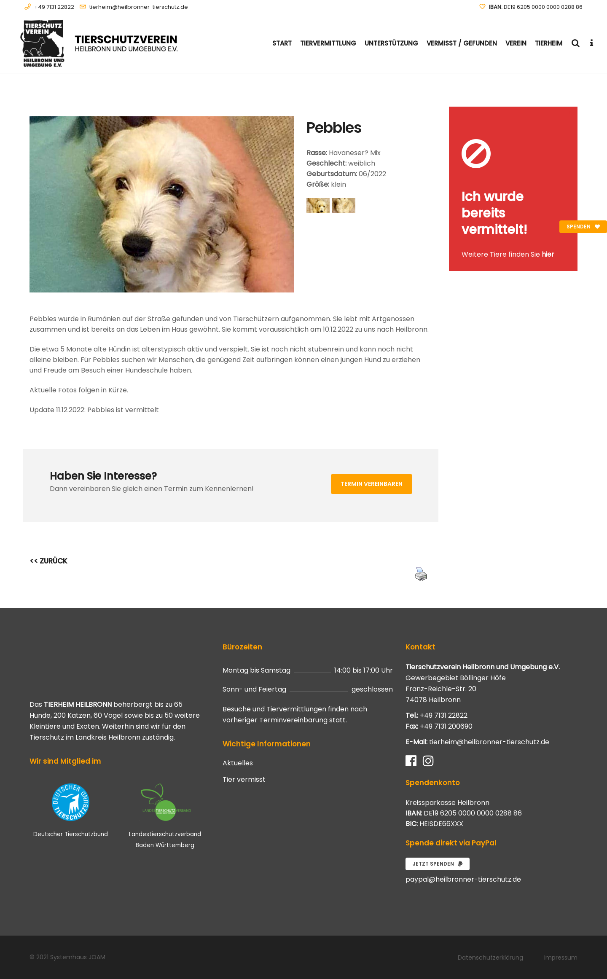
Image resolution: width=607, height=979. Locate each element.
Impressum (560, 957)
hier (548, 254)
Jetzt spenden (437, 863)
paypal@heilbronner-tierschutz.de (463, 879)
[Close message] (572, 113)
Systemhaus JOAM (77, 957)
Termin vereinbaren (372, 484)
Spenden (583, 226)
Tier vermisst (244, 779)
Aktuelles (238, 763)
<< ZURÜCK (48, 561)
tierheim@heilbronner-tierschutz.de (138, 7)
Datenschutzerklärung (490, 957)
